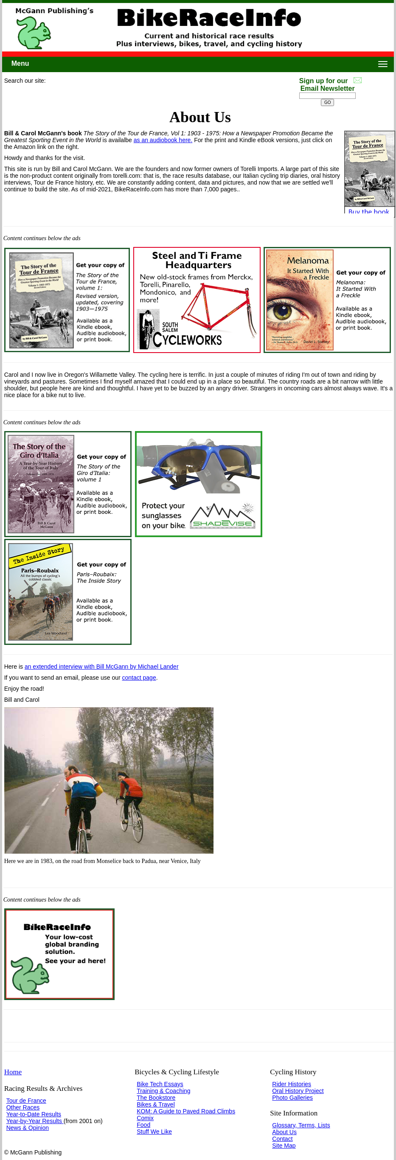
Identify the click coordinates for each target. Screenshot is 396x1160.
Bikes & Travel (155, 1104)
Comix (145, 1118)
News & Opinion (27, 1127)
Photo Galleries (292, 1097)
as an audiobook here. (163, 140)
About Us (284, 1132)
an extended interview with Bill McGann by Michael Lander (102, 666)
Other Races (23, 1107)
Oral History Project (297, 1090)
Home (13, 1072)
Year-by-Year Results (35, 1121)
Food (143, 1124)
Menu (20, 63)
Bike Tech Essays (160, 1084)
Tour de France (26, 1100)
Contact (282, 1138)
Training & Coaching (163, 1090)
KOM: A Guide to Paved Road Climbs (186, 1111)
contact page (139, 677)
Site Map (283, 1145)
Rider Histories (291, 1084)
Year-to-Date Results (33, 1114)
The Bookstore (156, 1097)
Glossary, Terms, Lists (301, 1125)
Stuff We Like (154, 1131)
